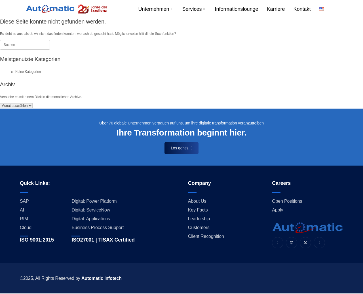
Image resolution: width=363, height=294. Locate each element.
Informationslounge (236, 9)
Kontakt (302, 9)
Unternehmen (155, 9)
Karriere (276, 9)
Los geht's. (181, 148)
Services (193, 9)
